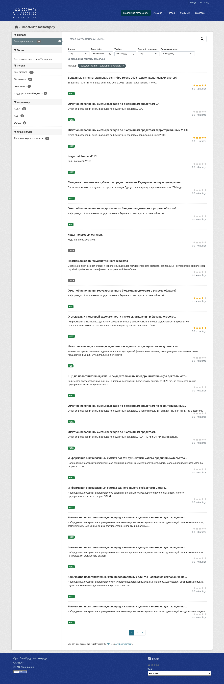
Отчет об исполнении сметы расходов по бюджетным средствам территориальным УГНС (128, 130)
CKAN (153, 658)
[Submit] (202, 39)
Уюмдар (158, 13)
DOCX (71, 251)
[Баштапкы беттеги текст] (16, 27)
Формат (72, 49)
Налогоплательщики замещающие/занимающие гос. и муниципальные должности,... (124, 346)
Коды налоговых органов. (85, 234)
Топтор (171, 13)
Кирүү (193, 2)
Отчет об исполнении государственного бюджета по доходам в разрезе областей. (122, 208)
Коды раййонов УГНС (82, 156)
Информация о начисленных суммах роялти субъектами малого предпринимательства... (127, 458)
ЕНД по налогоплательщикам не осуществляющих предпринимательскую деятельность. (127, 376)
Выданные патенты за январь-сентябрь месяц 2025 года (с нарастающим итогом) (122, 77)
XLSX (71, 94)
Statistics (200, 13)
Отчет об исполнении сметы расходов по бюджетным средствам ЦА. (114, 103)
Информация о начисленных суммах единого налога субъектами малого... (117, 487)
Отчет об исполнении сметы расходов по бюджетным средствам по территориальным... (127, 405)
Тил (150, 669)
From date (96, 49)
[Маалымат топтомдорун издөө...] (133, 39)
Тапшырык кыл (169, 49)
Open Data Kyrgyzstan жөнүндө (30, 658)
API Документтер (123, 644)
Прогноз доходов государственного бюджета (98, 260)
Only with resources (147, 49)
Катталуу (204, 2)
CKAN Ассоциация (23, 667)
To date (118, 49)
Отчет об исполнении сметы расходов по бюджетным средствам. (112, 432)
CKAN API (18, 662)
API (108, 644)
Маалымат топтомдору (135, 13)
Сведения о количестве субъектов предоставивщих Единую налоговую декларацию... (125, 182)
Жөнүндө (185, 13)
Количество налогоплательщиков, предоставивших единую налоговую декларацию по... (127, 517)
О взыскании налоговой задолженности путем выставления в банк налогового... (122, 316)
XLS (70, 225)
